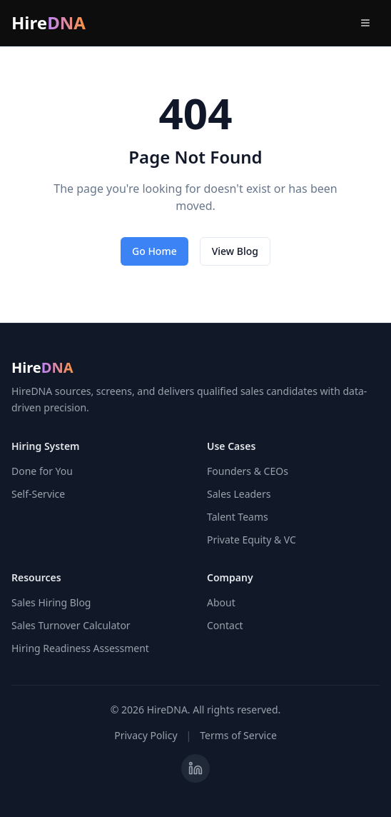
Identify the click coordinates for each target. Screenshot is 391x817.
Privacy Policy (145, 735)
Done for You (42, 471)
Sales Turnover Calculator (71, 625)
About (221, 602)
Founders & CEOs (247, 471)
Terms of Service (238, 735)
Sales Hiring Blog (51, 602)
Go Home (154, 251)
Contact (225, 625)
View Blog (235, 251)
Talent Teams (237, 516)
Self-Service (38, 494)
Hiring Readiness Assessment (80, 648)
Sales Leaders (238, 494)
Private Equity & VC (251, 539)
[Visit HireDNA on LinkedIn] (195, 768)
